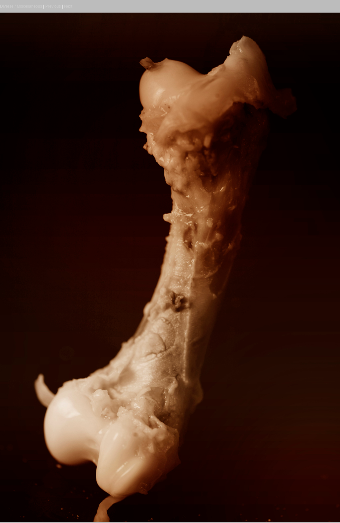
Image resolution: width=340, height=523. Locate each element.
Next (68, 6)
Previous (53, 6)
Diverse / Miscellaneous (21, 6)
